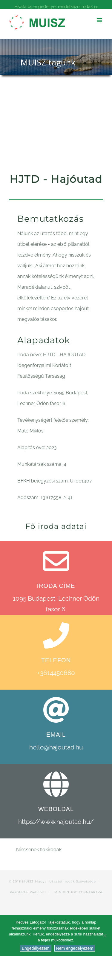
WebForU (38, 892)
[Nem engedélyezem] (105, 935)
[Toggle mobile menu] (100, 20)
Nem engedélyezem (74, 948)
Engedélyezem (36, 948)
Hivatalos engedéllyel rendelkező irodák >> (56, 6)
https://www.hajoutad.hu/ (56, 821)
